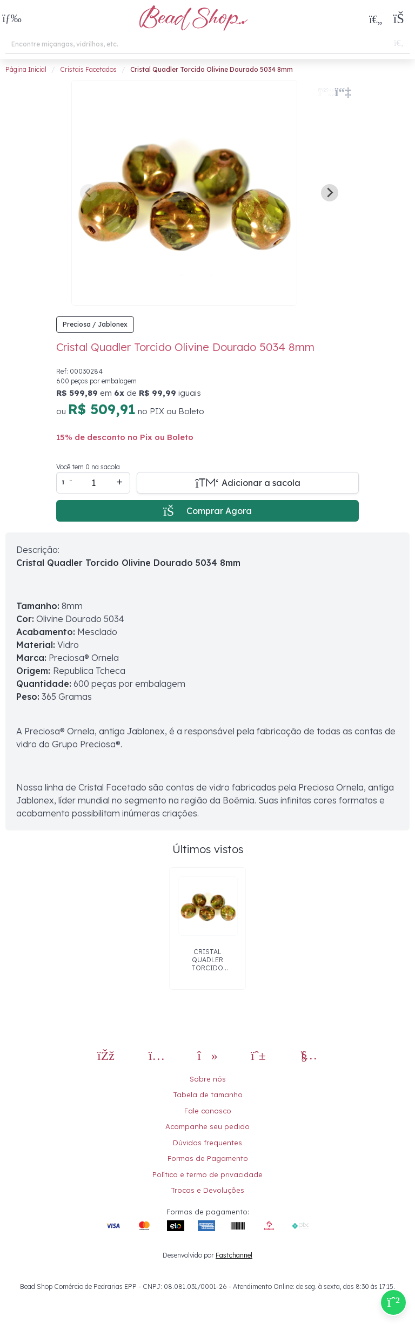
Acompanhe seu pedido (207, 1126)
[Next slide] (329, 192)
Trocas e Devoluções (207, 1190)
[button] (11, 19)
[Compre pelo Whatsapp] (393, 1302)
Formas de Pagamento (208, 1158)
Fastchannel (234, 1255)
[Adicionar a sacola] (248, 483)
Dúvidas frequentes (207, 1142)
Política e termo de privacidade (207, 1174)
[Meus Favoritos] (375, 18)
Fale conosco (207, 1110)
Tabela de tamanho (208, 1094)
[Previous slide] (88, 192)
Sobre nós (208, 1079)
